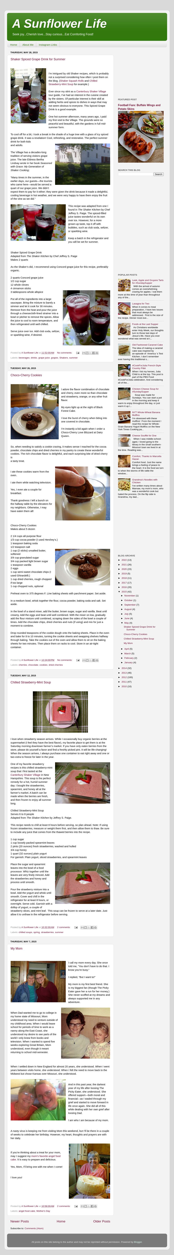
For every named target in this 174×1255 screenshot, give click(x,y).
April (127, 649)
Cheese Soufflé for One (144, 435)
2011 (124, 681)
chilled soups (25, 932)
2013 (124, 673)
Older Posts (101, 1221)
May (126, 623)
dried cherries (56, 665)
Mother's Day (43, 1211)
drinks (34, 357)
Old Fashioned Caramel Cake (147, 345)
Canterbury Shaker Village (91, 91)
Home (13, 44)
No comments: (65, 352)
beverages (24, 357)
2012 (124, 677)
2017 (124, 582)
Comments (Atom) (34, 1228)
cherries (23, 665)
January (128, 662)
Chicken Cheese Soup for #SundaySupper (145, 390)
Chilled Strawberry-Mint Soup (31, 682)
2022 (124, 560)
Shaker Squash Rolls (72, 80)
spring (36, 932)
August (128, 609)
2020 (124, 569)
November (130, 595)
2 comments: (64, 927)
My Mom (17, 948)
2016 (124, 587)
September (130, 604)
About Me (27, 44)
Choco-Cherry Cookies (26, 375)
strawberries (47, 932)
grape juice (44, 357)
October (128, 600)
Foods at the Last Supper (145, 324)
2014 (124, 668)
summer (73, 357)
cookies (44, 665)
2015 (124, 591)
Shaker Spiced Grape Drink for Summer (38, 59)
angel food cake (27, 1211)
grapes (54, 357)
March (127, 653)
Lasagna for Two (140, 303)
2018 (124, 578)
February (129, 658)
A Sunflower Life (59, 23)
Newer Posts (19, 1221)
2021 (124, 564)
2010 (124, 686)
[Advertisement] (141, 71)
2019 (124, 573)
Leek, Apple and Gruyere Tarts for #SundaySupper (148, 281)
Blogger (138, 1242)
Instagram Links (48, 44)
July (126, 614)
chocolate (33, 665)
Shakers (63, 357)
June (127, 618)
